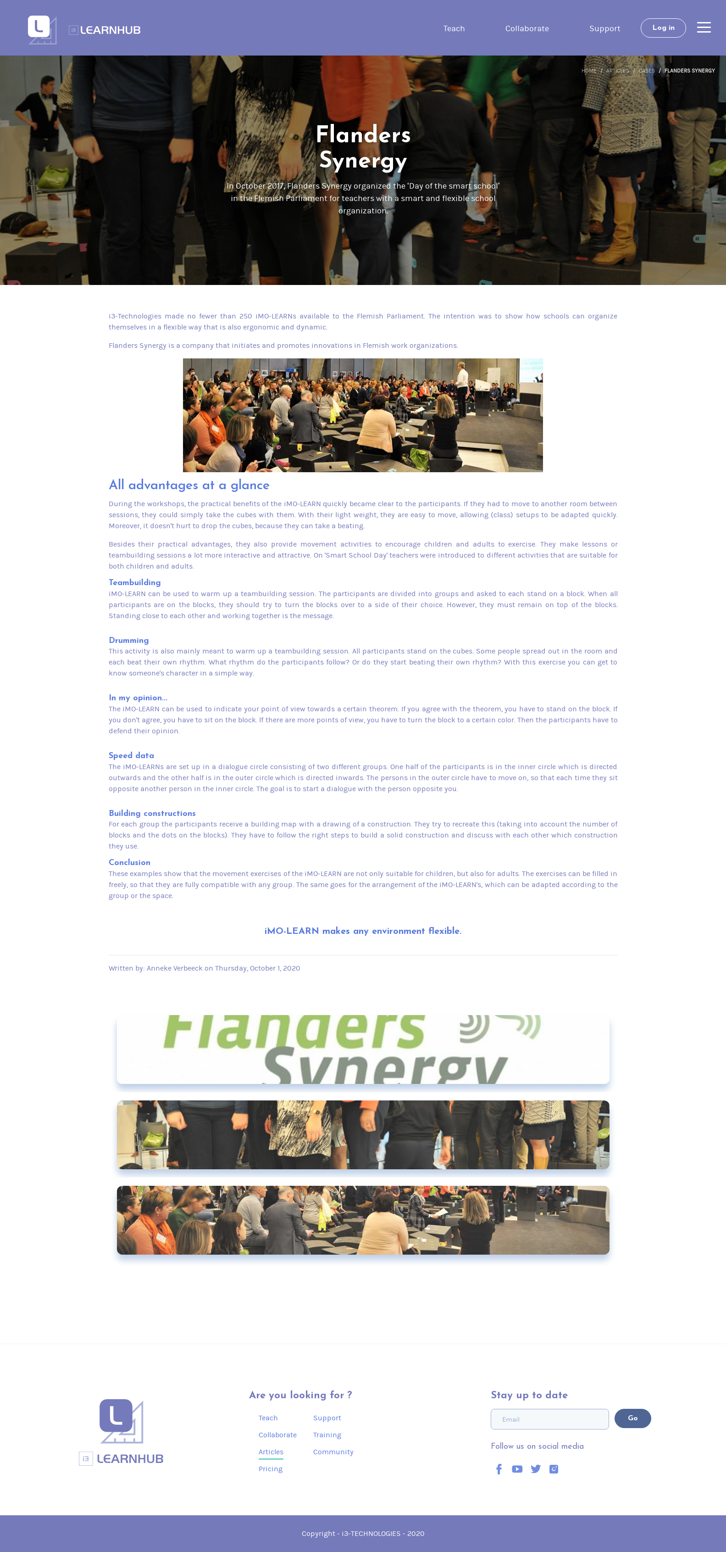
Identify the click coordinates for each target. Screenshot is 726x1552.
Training (327, 1434)
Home (589, 70)
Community (333, 1451)
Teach (454, 28)
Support (605, 28)
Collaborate (527, 28)
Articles (617, 70)
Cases (647, 70)
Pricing (271, 1468)
